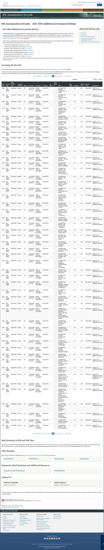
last (70, 76)
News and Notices (57, 516)
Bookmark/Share (91, 2)
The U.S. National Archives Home (22, 4)
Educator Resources (52, 10)
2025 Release (8, 459)
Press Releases (59, 471)
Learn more (91, 547)
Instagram (50, 538)
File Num (45, 85)
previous (39, 76)
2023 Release (33, 459)
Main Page (83, 33)
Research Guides (41, 514)
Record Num (8, 84)
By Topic (4, 516)
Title (59, 85)
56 (46, 76)
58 (51, 76)
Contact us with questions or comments (10, 507)
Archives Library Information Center (9, 528)
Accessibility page (37, 500)
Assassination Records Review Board (90, 42)
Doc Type (38, 85)
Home (4, 18)
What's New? (57, 514)
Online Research (8, 514)
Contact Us (99, 2)
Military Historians (24, 518)
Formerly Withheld (20, 84)
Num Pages (71, 84)
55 (44, 76)
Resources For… (24, 514)
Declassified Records (41, 523)
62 (59, 76)
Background (84, 35)
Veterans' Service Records (31, 10)
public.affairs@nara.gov (64, 485)
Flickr (59, 538)
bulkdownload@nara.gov (61, 446)
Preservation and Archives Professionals (25, 521)
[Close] (102, 536)
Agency (26, 85)
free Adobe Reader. (19, 499)
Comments (95, 85)
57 (48, 76)
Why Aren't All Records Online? (43, 526)
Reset (100, 79)
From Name (55, 84)
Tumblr (52, 538)
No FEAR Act (65, 544)
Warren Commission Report (88, 36)
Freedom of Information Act (56, 544)
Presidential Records (7, 523)
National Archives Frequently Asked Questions (42, 519)
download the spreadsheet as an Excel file (53, 69)
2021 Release (84, 459)
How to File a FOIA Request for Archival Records (43, 529)
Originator (76, 85)
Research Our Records (10, 10)
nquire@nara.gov (11, 485)
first (34, 76)
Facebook (45, 538)
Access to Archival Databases (9, 525)
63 (61, 76)
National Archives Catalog (8, 522)
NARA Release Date (13, 84)
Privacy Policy (46, 544)
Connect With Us (52, 536)
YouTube (54, 538)
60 (55, 76)
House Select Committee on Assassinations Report (88, 39)
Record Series (82, 84)
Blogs (57, 538)
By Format (5, 518)
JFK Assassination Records (23, 18)
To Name (51, 84)
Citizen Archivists (82, 2)
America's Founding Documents (93, 10)
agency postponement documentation (34, 455)
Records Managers (24, 523)
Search (99, 5)
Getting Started (39, 516)
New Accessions (57, 518)
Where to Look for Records (42, 524)
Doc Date (31, 85)
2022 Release (59, 459)
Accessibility (40, 544)
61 (57, 76)
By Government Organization (9, 520)
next (66, 76)
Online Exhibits (6, 530)
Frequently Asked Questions (14, 471)
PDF (30, 89)
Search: (75, 79)
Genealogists (23, 516)
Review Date (87, 84)
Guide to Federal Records (42, 521)
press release (26, 45)
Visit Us (73, 10)
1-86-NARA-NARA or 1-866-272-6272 (52, 547)
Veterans (22, 524)
